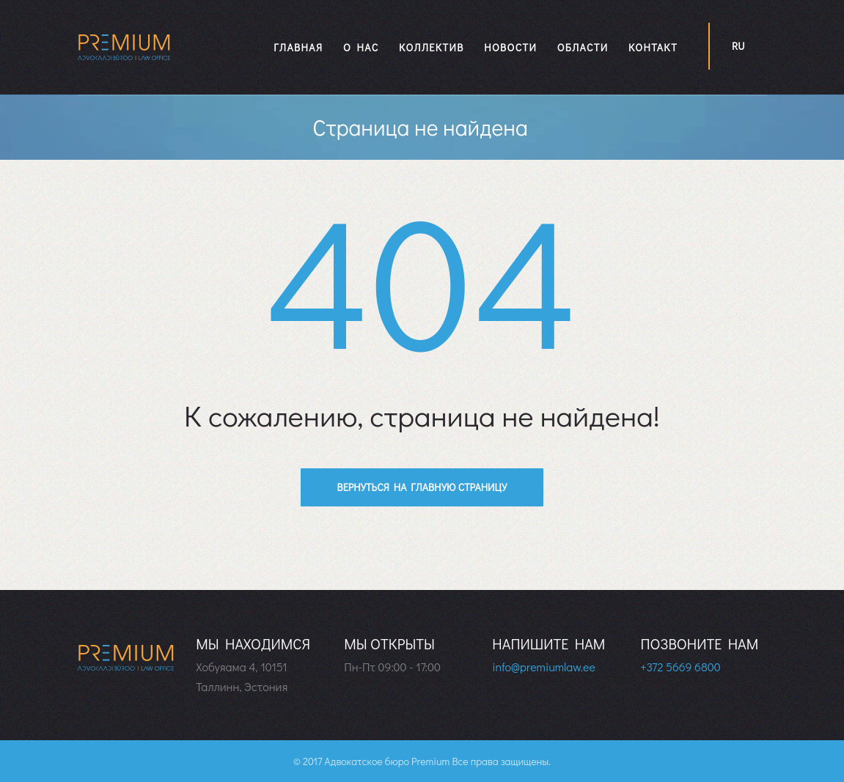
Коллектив (431, 47)
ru (738, 46)
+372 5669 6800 (680, 666)
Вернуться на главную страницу (422, 487)
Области (583, 47)
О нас (360, 47)
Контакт (653, 47)
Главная (298, 47)
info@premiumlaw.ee (543, 666)
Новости (510, 47)
